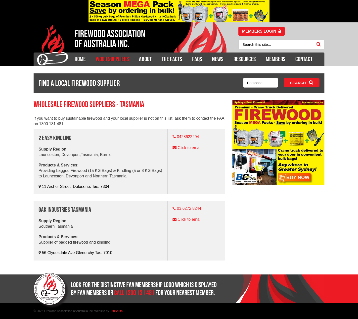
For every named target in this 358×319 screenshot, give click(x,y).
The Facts (172, 58)
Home (80, 58)
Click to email (189, 148)
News (218, 58)
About (145, 58)
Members (275, 58)
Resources (244, 58)
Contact (304, 58)
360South (116, 311)
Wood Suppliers (112, 58)
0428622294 (188, 137)
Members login (261, 31)
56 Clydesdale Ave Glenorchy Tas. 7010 (77, 253)
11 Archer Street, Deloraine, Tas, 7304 (75, 186)
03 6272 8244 (189, 208)
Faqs (197, 58)
